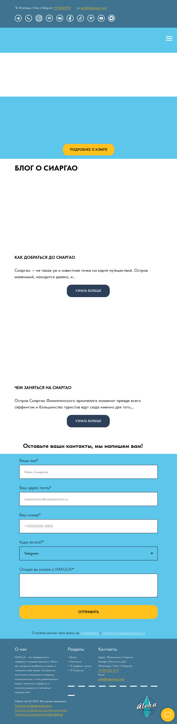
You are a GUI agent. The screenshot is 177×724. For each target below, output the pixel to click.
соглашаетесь (89, 633)
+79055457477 (62, 7)
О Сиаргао (77, 670)
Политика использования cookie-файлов (39, 714)
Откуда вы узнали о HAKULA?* (46, 569)
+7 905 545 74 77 (108, 670)
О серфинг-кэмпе (80, 666)
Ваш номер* (30, 514)
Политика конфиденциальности (33, 705)
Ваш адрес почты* (35, 487)
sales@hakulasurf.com (93, 7)
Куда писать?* (31, 542)
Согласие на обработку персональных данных (41, 710)
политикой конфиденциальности (123, 633)
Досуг (73, 657)
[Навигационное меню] (169, 38)
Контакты (76, 661)
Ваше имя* (28, 460)
